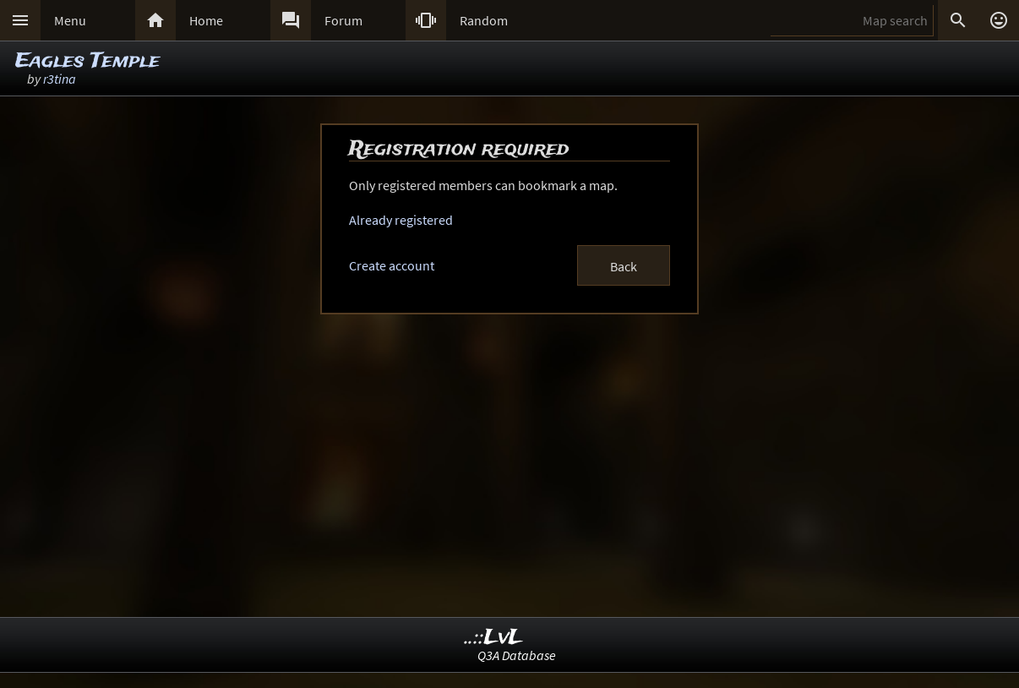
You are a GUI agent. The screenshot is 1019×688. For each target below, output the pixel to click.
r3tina (59, 78)
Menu (70, 20)
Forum (343, 20)
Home (206, 20)
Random (484, 20)
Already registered (401, 219)
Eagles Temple (87, 61)
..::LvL (494, 638)
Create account (391, 265)
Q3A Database (516, 655)
